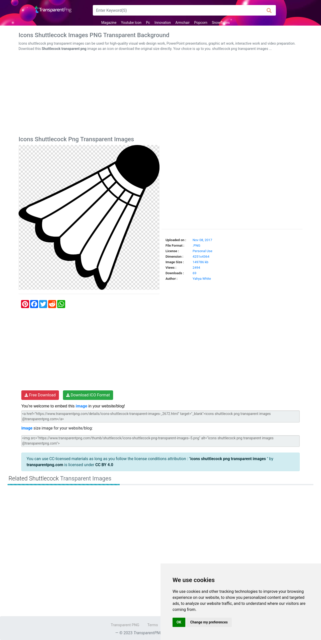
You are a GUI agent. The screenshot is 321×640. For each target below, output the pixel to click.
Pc (148, 23)
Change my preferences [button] (209, 622)
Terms (152, 625)
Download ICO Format (88, 395)
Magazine (109, 23)
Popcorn (200, 23)
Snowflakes (221, 23)
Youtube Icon (131, 23)
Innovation (162, 23)
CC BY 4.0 (104, 464)
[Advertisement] (160, 94)
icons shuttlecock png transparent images (228, 458)
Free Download (40, 395)
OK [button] (179, 622)
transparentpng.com (45, 464)
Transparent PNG (125, 625)
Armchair (182, 23)
